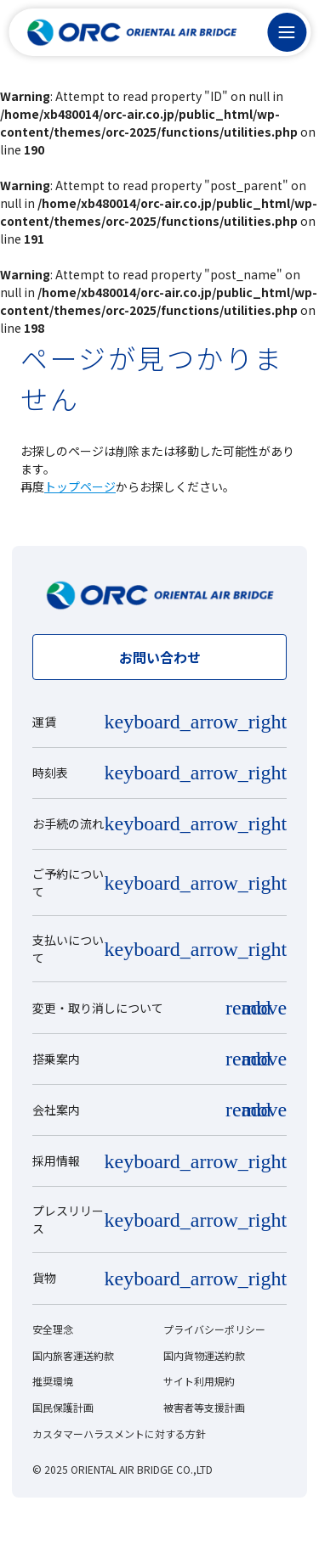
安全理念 (52, 1329)
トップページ (80, 486)
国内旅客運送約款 (73, 1355)
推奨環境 (52, 1381)
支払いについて (68, 948)
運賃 (44, 721)
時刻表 (50, 772)
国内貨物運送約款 (204, 1355)
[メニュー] (286, 32)
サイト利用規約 (199, 1381)
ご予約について (68, 882)
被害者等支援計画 (204, 1407)
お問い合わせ (160, 657)
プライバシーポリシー (214, 1329)
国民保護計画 (63, 1407)
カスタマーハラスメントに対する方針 (119, 1433)
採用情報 (56, 1160)
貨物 (44, 1277)
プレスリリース (68, 1219)
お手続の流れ (68, 823)
